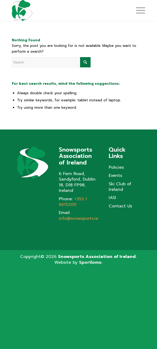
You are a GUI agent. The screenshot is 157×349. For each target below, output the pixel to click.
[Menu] (138, 10)
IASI (112, 198)
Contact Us (120, 206)
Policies (116, 167)
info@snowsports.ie (78, 218)
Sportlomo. (90, 262)
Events (115, 175)
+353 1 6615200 (73, 202)
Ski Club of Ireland (120, 187)
